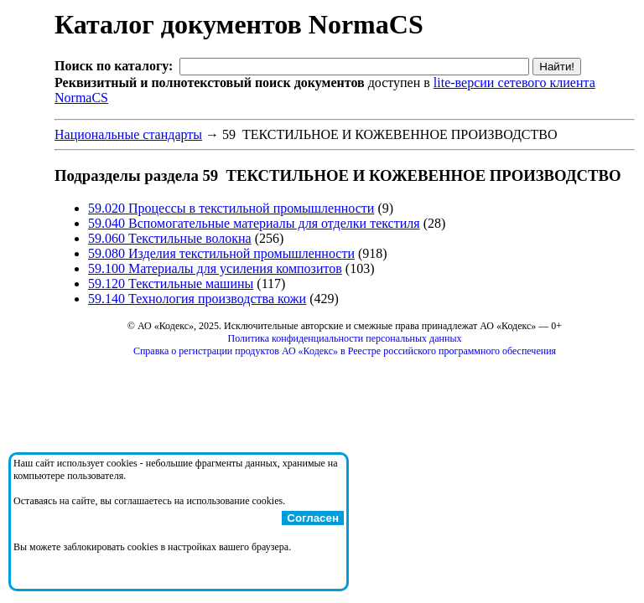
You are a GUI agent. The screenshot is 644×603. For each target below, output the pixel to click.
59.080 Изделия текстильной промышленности (221, 253)
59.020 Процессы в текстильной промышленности (231, 208)
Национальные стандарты (128, 134)
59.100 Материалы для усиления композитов (215, 268)
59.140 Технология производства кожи (197, 298)
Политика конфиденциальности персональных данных (345, 338)
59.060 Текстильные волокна (170, 238)
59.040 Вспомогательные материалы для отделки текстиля (254, 223)
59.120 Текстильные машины (170, 283)
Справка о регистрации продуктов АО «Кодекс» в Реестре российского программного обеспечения (344, 351)
